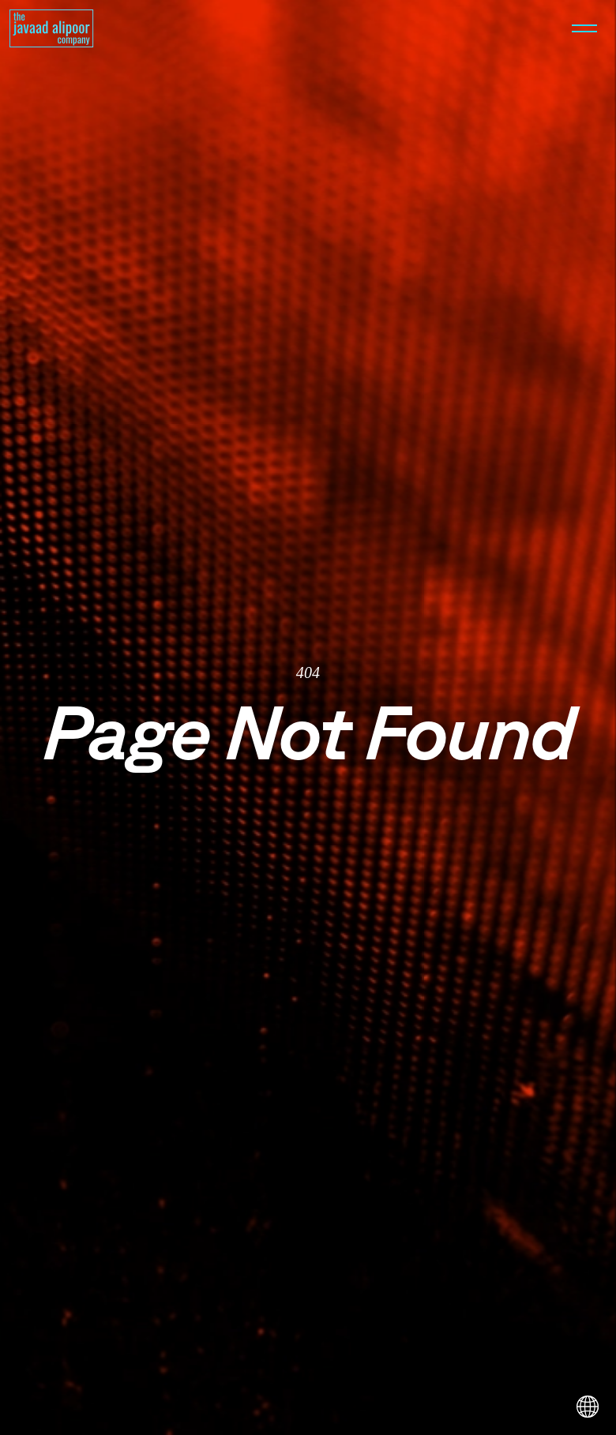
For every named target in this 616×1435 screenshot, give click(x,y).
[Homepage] (51, 28)
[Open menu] (584, 28)
